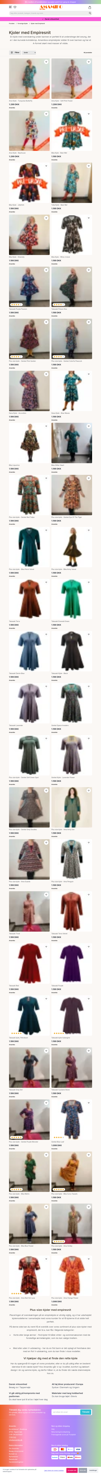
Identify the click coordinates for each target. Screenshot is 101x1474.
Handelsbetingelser (16, 1462)
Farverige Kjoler (23, 23)
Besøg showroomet (16, 1451)
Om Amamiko (14, 1448)
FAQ (53, 1429)
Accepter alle (72, 1470)
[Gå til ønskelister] (15, 7)
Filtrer (15, 52)
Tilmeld (85, 1412)
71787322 (12, 1437)
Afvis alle (83, 1470)
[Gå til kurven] (90, 7)
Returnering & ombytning (60, 1432)
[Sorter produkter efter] (29, 53)
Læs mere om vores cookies (54, 1470)
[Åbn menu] (10, 7)
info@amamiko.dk (15, 1440)
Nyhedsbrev (13, 1457)
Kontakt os (13, 1454)
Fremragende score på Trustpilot (63, 1435)
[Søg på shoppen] (90, 13)
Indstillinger (93, 1470)
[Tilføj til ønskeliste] (46, 62)
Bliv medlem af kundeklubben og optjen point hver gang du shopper (50, 2)
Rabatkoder (13, 1459)
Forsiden (12, 23)
